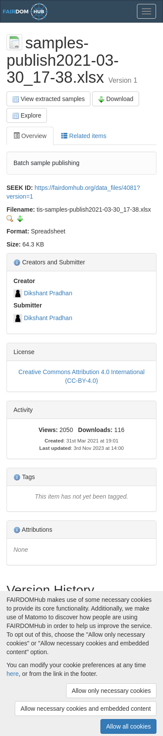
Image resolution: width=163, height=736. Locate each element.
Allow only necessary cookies (111, 690)
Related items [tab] (83, 135)
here (13, 673)
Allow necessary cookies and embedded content (85, 708)
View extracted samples (48, 99)
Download (115, 99)
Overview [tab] (30, 135)
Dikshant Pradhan (48, 293)
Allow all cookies (128, 726)
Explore (26, 115)
